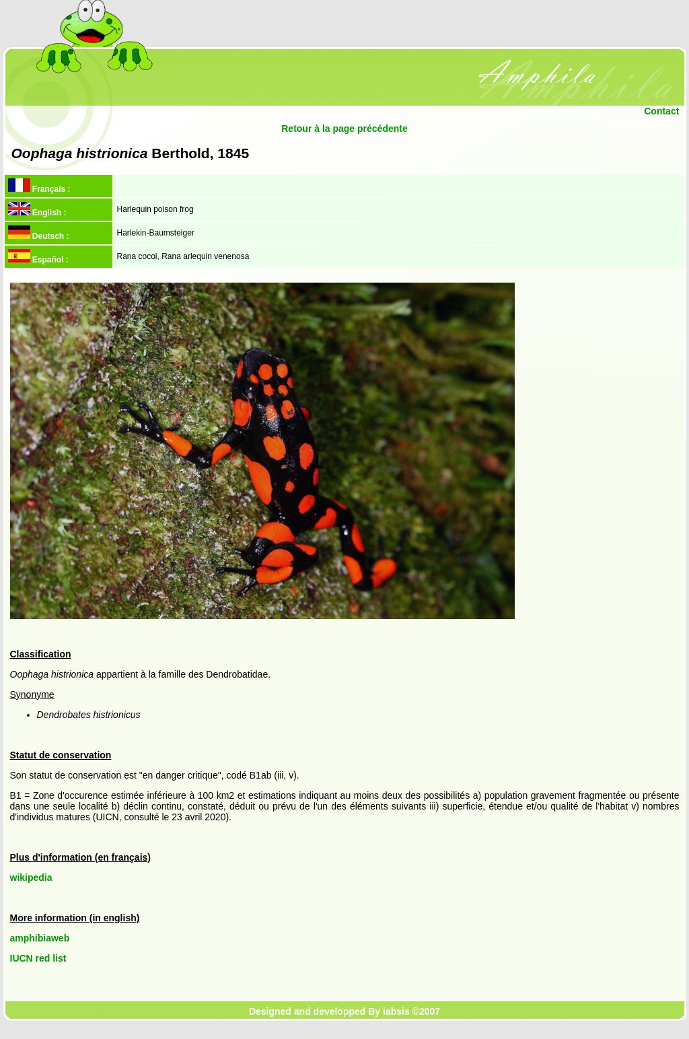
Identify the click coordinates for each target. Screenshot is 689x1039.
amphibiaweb (40, 938)
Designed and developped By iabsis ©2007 (344, 1011)
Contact (661, 111)
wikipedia (31, 877)
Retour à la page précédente (344, 128)
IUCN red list (38, 958)
